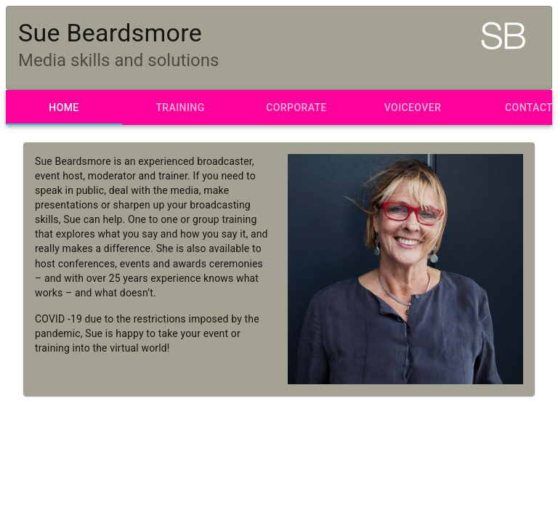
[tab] (64, 107)
